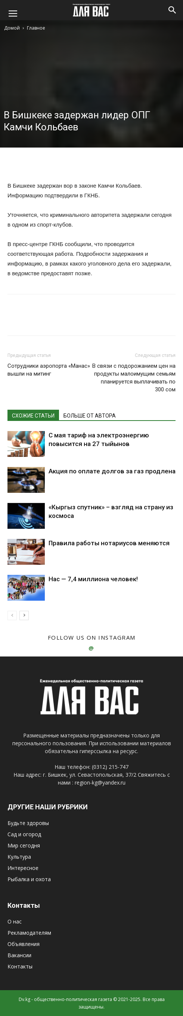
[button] (172, 10)
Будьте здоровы (28, 823)
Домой (12, 28)
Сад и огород (24, 834)
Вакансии (19, 955)
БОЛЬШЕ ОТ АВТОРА (89, 416)
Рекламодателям (29, 932)
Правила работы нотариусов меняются (109, 543)
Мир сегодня (23, 845)
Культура (19, 856)
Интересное (22, 867)
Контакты (19, 966)
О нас (14, 921)
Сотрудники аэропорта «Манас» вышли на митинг (48, 370)
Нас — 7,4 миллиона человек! (93, 579)
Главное (36, 28)
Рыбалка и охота (29, 879)
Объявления (23, 943)
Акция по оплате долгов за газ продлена (112, 471)
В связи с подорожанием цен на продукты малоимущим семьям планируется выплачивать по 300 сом (134, 378)
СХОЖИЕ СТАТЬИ (33, 416)
